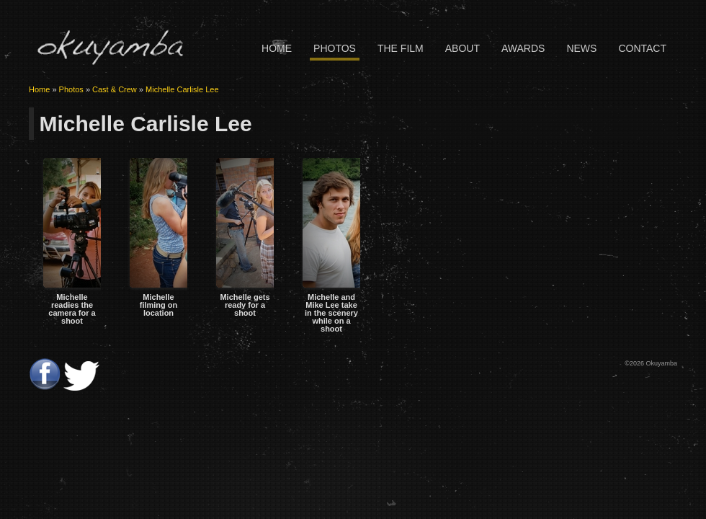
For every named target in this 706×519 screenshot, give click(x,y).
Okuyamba (109, 47)
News (581, 48)
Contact (642, 48)
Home (277, 48)
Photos (334, 48)
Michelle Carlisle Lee (182, 89)
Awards (523, 48)
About (462, 48)
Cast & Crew (114, 89)
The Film (400, 48)
